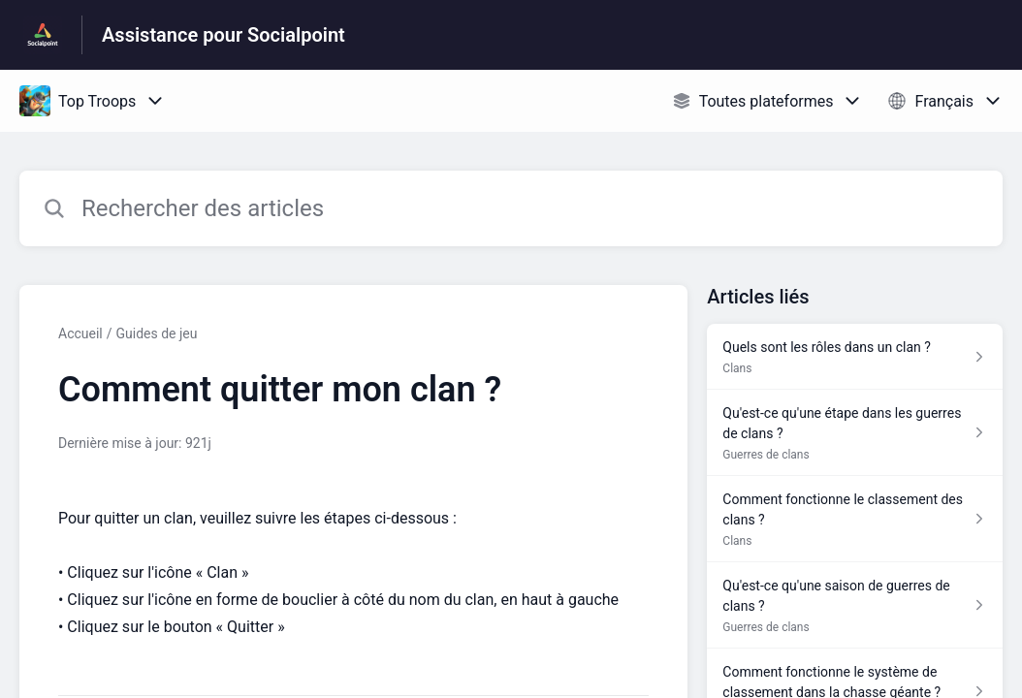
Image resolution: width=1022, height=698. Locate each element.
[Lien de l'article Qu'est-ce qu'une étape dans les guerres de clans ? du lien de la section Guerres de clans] (855, 433)
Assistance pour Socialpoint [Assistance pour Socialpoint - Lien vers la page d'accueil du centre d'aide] (223, 35)
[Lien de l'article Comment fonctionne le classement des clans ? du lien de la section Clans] (855, 519)
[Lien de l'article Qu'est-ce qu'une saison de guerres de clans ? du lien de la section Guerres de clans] (855, 605)
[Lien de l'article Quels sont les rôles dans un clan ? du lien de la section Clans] (855, 357)
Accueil (80, 333)
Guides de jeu (157, 333)
